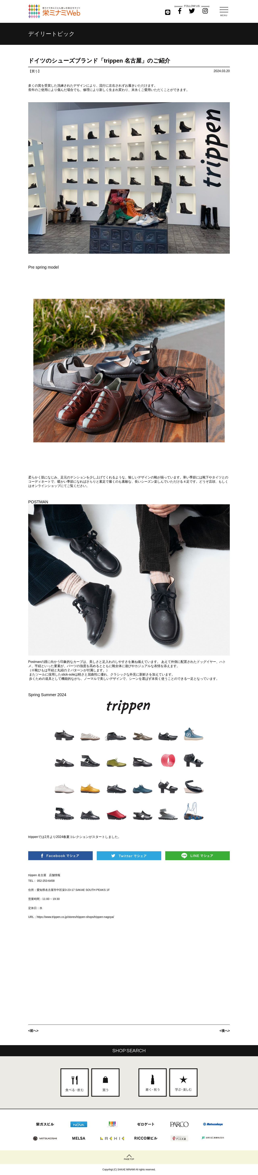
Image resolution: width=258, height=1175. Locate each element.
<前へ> (33, 1030)
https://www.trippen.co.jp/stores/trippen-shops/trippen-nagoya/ (75, 917)
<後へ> (225, 1030)
